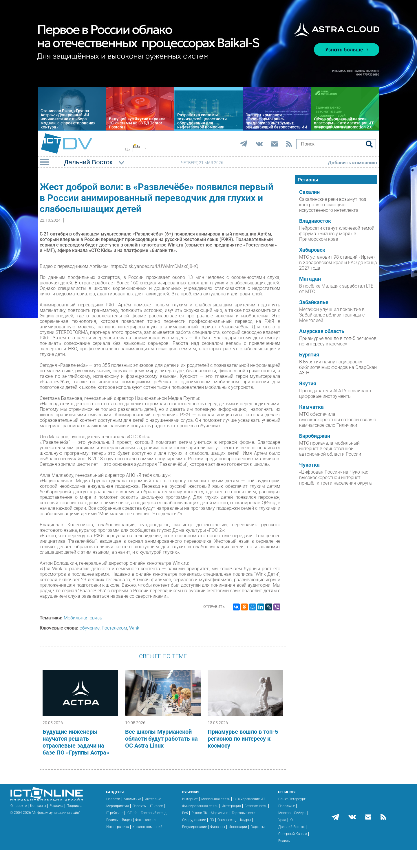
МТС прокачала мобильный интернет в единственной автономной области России (330, 448)
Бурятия (309, 355)
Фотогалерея (145, 820)
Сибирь (300, 813)
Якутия (307, 384)
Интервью (153, 799)
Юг (292, 820)
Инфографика (117, 827)
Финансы (217, 827)
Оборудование (194, 820)
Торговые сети (243, 813)
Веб (185, 813)
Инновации (237, 827)
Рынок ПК (199, 813)
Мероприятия (117, 806)
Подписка (74, 806)
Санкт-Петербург (292, 799)
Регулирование (194, 827)
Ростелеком (114, 628)
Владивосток (315, 221)
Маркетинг (219, 813)
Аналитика (132, 799)
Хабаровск (312, 250)
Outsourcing (227, 820)
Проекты (139, 806)
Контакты (38, 806)
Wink (134, 628)
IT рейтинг (114, 813)
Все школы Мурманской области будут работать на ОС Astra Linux (161, 738)
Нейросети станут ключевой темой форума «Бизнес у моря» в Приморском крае (336, 233)
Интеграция (231, 806)
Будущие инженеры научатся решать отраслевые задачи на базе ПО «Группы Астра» (76, 742)
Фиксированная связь (200, 806)
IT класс (156, 806)
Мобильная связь (83, 618)
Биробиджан (314, 436)
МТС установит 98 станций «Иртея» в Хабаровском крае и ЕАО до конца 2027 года (338, 262)
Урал (282, 820)
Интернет (190, 799)
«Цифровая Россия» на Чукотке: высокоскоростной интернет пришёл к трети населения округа (335, 477)
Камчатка (311, 407)
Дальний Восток (291, 827)
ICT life (132, 813)
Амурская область (321, 331)
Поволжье (286, 806)
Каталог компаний (147, 827)
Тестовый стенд (154, 813)
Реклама (56, 806)
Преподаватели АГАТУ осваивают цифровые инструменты (335, 393)
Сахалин (309, 192)
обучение (90, 628)
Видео (127, 820)
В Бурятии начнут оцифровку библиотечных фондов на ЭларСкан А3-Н (338, 367)
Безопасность (255, 806)
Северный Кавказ (292, 834)
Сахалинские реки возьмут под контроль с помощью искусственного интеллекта (332, 204)
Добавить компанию (352, 162)
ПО (211, 820)
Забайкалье (313, 302)
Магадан (310, 279)
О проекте (18, 806)
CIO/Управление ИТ (249, 799)
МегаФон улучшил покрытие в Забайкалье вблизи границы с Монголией (332, 315)
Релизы (112, 820)
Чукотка (309, 465)
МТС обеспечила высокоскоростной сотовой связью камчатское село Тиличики (337, 419)
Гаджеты (257, 827)
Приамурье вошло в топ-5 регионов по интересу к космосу (243, 738)
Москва (284, 813)
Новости (113, 799)
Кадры (245, 820)
